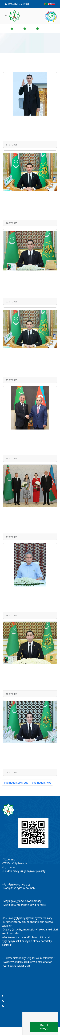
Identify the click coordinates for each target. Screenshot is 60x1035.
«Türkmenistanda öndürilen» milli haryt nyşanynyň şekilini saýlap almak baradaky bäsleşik (27, 941)
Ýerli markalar (11, 933)
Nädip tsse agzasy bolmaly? (19, 888)
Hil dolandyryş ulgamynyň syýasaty (24, 871)
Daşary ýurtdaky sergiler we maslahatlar (27, 962)
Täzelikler (30, 986)
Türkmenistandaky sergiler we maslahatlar (28, 958)
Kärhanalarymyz (30, 977)
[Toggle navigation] (6, 16)
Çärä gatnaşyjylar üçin (16, 965)
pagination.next (41, 782)
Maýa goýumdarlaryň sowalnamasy (24, 904)
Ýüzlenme (9, 859)
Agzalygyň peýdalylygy (16, 884)
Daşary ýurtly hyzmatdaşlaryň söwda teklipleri (30, 929)
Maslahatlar (30, 982)
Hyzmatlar (9, 867)
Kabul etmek (44, 1027)
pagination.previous (16, 782)
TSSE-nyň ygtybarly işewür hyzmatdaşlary (27, 918)
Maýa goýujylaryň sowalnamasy (22, 901)
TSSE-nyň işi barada (15, 863)
